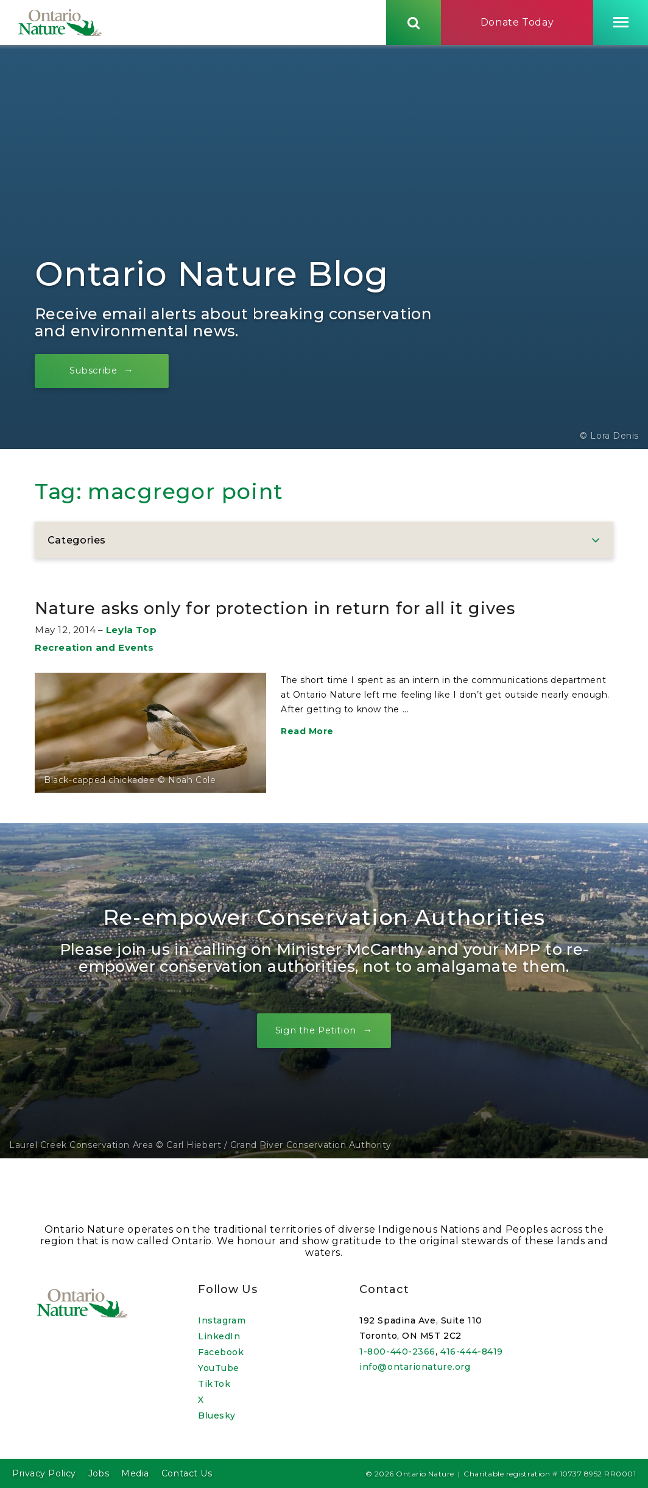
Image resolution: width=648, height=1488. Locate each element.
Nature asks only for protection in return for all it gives (316, 629)
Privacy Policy (44, 1473)
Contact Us (187, 1473)
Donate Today (517, 26)
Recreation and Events (94, 681)
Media (135, 1473)
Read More (307, 765)
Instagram (221, 1320)
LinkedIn (219, 1336)
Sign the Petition (314, 1065)
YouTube (218, 1367)
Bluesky (217, 1415)
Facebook (221, 1352)
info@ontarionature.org (414, 1366)
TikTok (214, 1383)
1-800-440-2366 (397, 1351)
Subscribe (105, 379)
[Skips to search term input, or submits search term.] (413, 26)
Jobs (98, 1473)
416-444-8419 (471, 1351)
